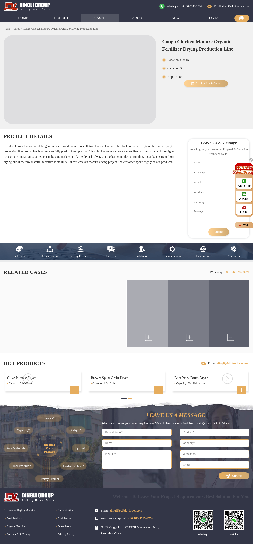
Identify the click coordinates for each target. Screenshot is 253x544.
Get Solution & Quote (208, 83)
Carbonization (64, 510)
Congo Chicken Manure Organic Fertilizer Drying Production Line (60, 28)
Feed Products (13, 518)
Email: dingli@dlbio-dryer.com (231, 6)
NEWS (177, 18)
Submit (218, 231)
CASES (99, 18)
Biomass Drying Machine (19, 510)
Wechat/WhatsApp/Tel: (127, 518)
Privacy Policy (64, 535)
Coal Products (64, 518)
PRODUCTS (61, 18)
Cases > (17, 28)
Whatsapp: (229, 272)
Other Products (64, 527)
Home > (8, 28)
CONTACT (215, 18)
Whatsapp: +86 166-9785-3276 (184, 6)
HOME (23, 18)
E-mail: (121, 510)
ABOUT (138, 18)
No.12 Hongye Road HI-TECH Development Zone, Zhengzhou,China (130, 530)
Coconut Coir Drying (17, 535)
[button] (124, 398)
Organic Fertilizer (15, 527)
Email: (228, 363)
